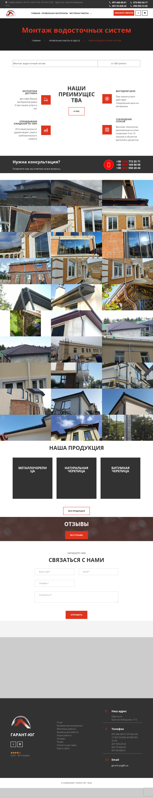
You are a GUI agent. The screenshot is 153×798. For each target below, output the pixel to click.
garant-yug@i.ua (120, 765)
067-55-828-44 (119, 5)
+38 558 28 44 (128, 168)
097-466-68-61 (119, 2)
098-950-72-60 (140, 5)
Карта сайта (63, 748)
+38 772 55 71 (128, 161)
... (91, 13)
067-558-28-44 (119, 743)
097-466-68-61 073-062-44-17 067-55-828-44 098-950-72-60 (125, 737)
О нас (77, 111)
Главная (35, 13)
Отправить (76, 614)
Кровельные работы (68, 732)
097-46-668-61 (119, 750)
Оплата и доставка (66, 745)
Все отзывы (76, 535)
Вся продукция (76, 511)
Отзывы (61, 738)
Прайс (60, 741)
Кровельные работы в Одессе (64, 40)
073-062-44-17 (140, 2)
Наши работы (64, 735)
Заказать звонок (124, 13)
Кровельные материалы (55, 13)
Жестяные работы (79, 13)
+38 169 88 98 (128, 164)
